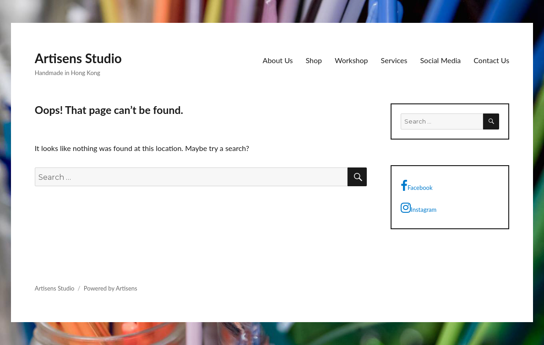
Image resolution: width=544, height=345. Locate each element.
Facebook (416, 186)
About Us (278, 60)
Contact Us (491, 60)
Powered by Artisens (110, 288)
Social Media (440, 60)
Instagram (418, 208)
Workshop (351, 60)
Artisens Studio (78, 58)
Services (394, 60)
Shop (313, 60)
